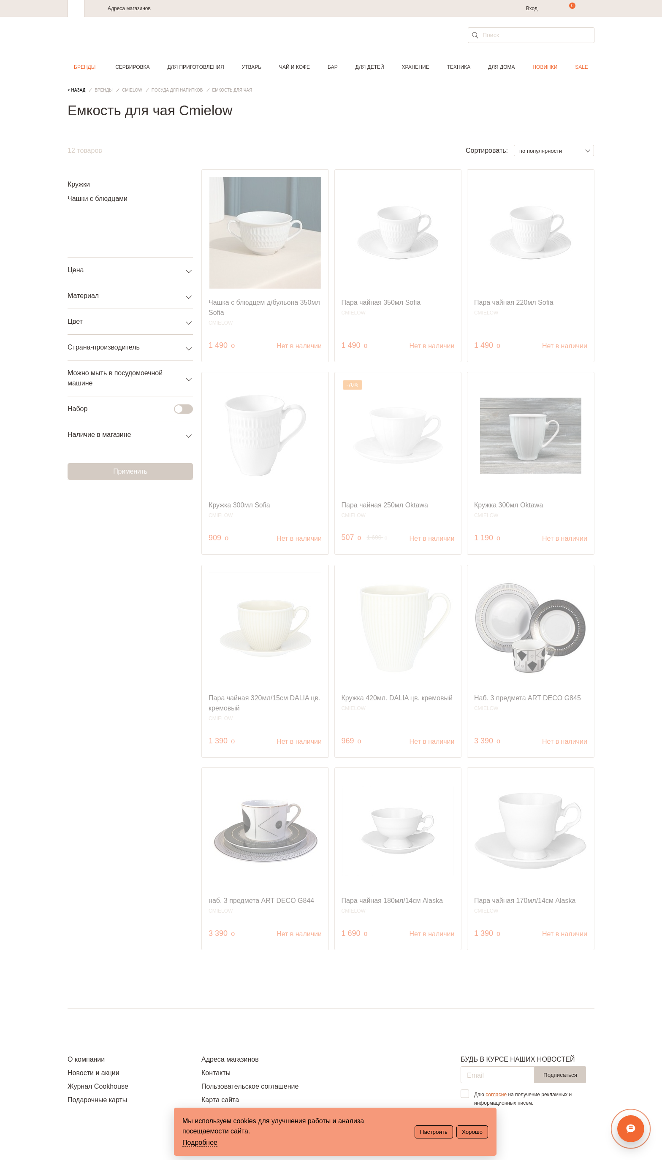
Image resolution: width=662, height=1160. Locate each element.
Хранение (415, 67)
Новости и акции (93, 1072)
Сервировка (132, 67)
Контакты (216, 1072)
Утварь (251, 67)
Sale (581, 67)
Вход (531, 8)
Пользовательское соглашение (249, 1086)
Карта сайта (220, 1099)
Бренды (84, 67)
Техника (459, 67)
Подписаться (560, 1075)
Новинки (544, 67)
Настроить (434, 1132)
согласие (496, 1095)
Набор (125, 409)
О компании (86, 1059)
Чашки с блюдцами (98, 198)
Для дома (501, 67)
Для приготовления (195, 67)
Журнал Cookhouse (98, 1086)
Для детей (369, 67)
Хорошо (472, 1132)
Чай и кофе (294, 67)
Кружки (79, 184)
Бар (333, 67)
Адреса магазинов (129, 8)
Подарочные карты (97, 1099)
